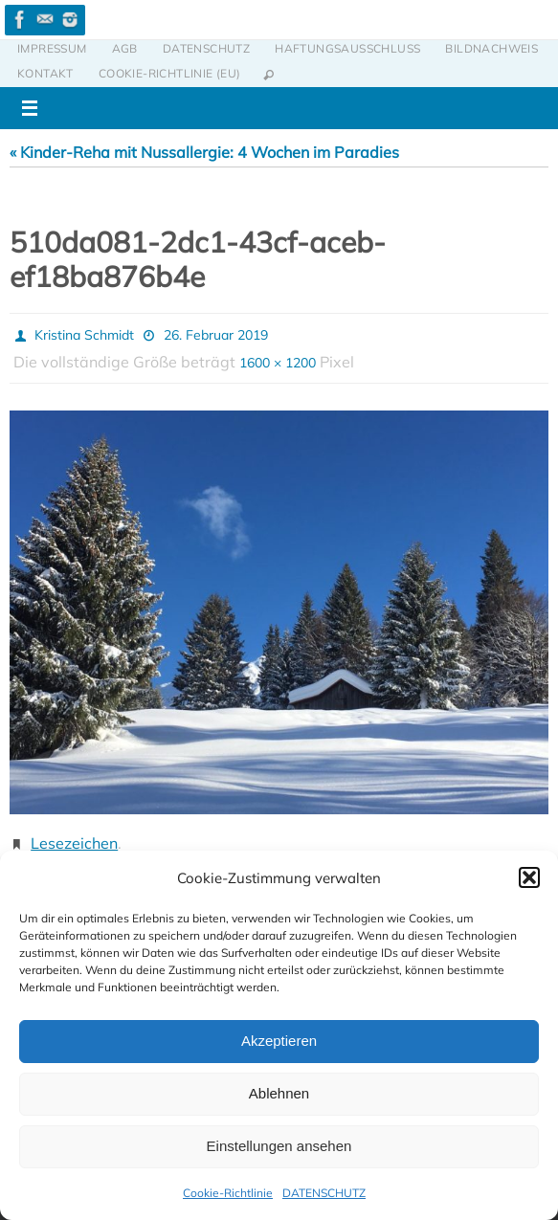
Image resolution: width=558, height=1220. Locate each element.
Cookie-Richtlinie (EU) (170, 73)
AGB (125, 48)
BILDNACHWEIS (491, 48)
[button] (529, 877)
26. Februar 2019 (216, 335)
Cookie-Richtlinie (228, 1193)
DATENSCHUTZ (324, 1193)
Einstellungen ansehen (279, 1146)
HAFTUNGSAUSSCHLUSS (347, 48)
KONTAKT (45, 73)
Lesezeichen (74, 843)
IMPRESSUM (52, 48)
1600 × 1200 (277, 362)
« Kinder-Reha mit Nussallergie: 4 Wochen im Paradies (204, 152)
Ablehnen (279, 1093)
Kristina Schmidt (84, 335)
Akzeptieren (279, 1040)
